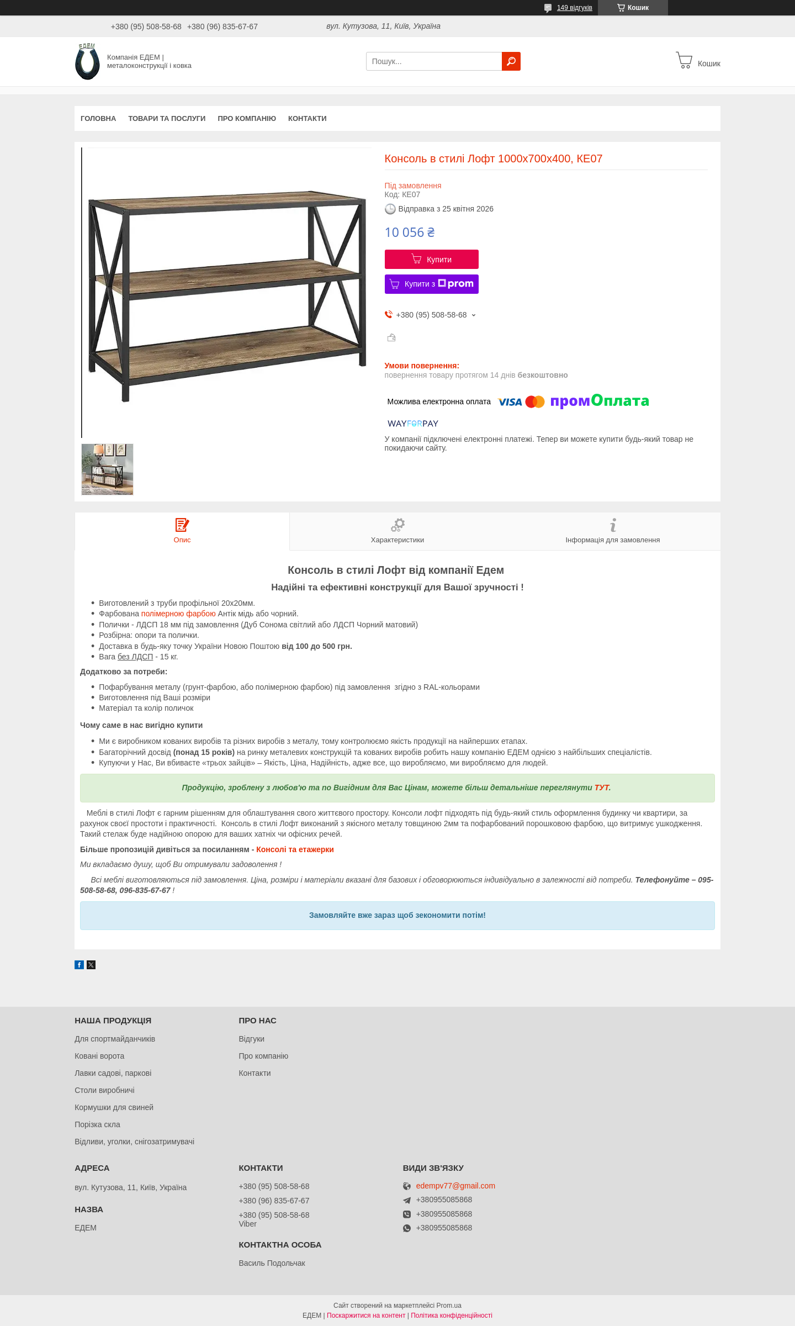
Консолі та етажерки (295, 849)
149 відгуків (574, 8)
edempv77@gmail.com (455, 1186)
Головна (98, 118)
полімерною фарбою (178, 613)
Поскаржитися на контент (366, 1315)
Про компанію (247, 118)
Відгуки (251, 1038)
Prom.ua (449, 1305)
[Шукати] (511, 61)
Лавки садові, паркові (113, 1073)
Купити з (439, 284)
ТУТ (602, 787)
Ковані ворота (99, 1056)
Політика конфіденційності (451, 1315)
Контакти (307, 118)
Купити (439, 259)
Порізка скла (97, 1124)
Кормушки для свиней (114, 1107)
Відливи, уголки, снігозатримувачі (134, 1141)
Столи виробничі (105, 1090)
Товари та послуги (166, 118)
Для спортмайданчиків (115, 1038)
